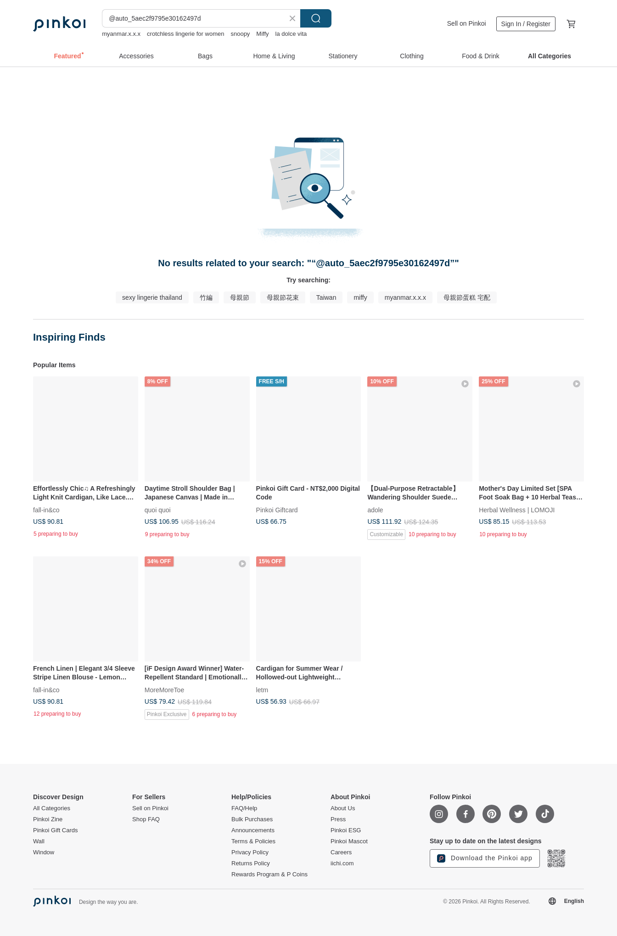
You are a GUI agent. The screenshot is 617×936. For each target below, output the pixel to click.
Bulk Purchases (252, 819)
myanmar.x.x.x (121, 33)
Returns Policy (250, 863)
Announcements (253, 830)
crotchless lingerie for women (185, 33)
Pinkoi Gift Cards (55, 830)
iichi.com (342, 863)
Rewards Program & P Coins (269, 874)
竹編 (206, 297)
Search (315, 18)
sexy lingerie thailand (152, 297)
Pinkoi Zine (47, 819)
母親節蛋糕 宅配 (466, 297)
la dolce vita (291, 33)
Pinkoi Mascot (349, 841)
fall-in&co (46, 509)
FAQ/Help (244, 808)
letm (262, 689)
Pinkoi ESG (346, 830)
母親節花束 (283, 297)
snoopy (240, 33)
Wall (39, 841)
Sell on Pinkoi (466, 23)
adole (375, 509)
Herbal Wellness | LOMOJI (517, 509)
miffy (360, 297)
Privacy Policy (250, 852)
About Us (343, 808)
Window (43, 852)
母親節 (239, 297)
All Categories (51, 808)
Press (338, 819)
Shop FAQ (146, 819)
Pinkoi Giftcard (277, 509)
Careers (341, 852)
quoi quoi (158, 509)
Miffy (262, 33)
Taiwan (326, 297)
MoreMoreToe (164, 689)
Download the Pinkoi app (485, 858)
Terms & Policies (253, 841)
